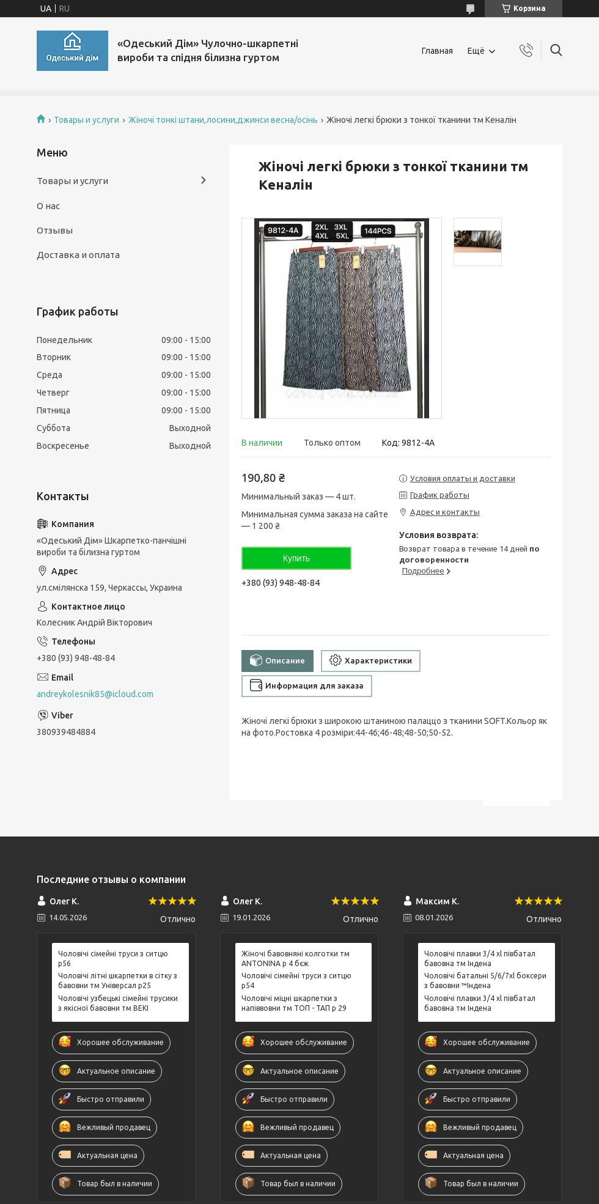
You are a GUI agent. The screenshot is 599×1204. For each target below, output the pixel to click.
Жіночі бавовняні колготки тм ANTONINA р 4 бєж (295, 958)
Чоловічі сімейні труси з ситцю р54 (296, 980)
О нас (48, 206)
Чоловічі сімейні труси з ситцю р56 (113, 958)
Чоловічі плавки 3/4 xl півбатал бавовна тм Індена (479, 958)
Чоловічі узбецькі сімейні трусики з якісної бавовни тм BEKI (118, 1003)
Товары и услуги (86, 120)
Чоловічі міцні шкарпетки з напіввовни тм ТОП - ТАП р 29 (294, 1003)
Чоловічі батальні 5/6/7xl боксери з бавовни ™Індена (485, 980)
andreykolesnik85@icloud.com (95, 694)
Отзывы (55, 230)
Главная (437, 51)
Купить (296, 558)
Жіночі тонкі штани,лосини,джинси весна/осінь (223, 120)
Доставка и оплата (78, 254)
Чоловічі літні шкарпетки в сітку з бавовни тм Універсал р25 (117, 980)
